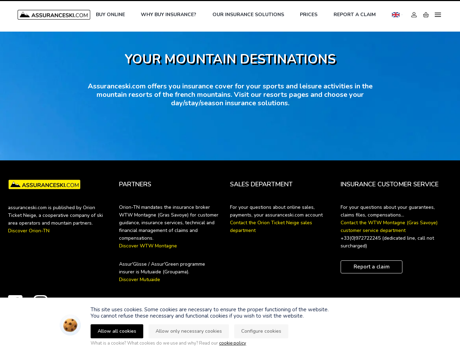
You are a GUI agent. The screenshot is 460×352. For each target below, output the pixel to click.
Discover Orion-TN (29, 230)
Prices (308, 14)
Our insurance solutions (248, 14)
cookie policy (232, 343)
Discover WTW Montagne (148, 246)
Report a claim (355, 14)
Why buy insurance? (168, 14)
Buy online (110, 14)
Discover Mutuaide (139, 279)
